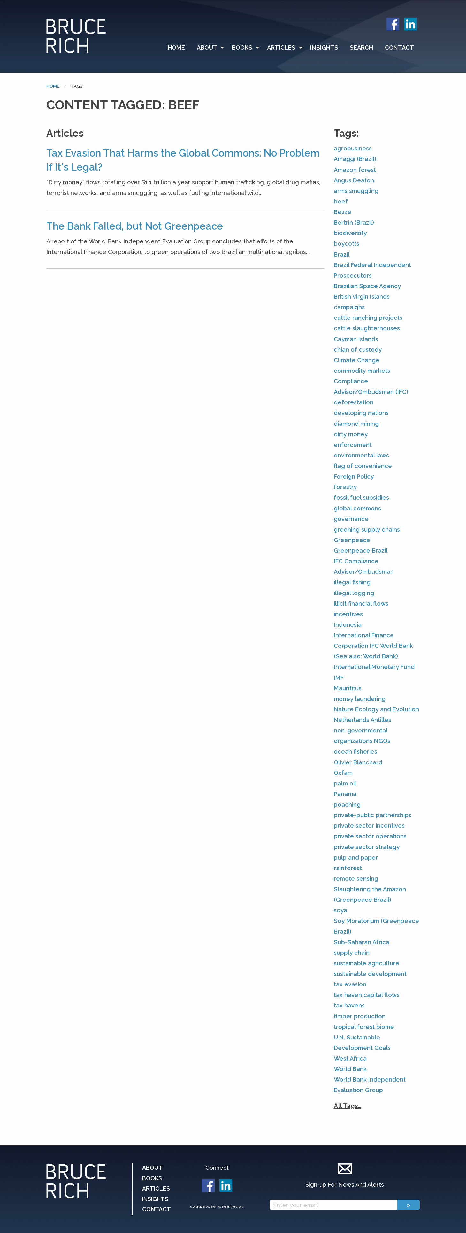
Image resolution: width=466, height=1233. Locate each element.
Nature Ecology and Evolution (376, 709)
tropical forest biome (364, 1026)
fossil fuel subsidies (361, 497)
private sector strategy (367, 847)
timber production (360, 1016)
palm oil (345, 783)
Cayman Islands (356, 339)
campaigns (349, 307)
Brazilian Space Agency (367, 286)
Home (176, 47)
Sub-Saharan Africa (361, 942)
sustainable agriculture (366, 963)
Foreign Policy (354, 476)
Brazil (341, 254)
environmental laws (361, 455)
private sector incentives (369, 825)
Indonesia (348, 624)
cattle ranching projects (368, 317)
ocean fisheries (355, 751)
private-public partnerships (372, 815)
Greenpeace (352, 540)
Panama (345, 794)
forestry (345, 487)
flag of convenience (363, 466)
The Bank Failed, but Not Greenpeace (134, 226)
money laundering (360, 698)
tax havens (349, 1005)
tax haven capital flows (367, 995)
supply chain (352, 952)
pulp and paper (356, 857)
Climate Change (356, 360)
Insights (324, 47)
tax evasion (350, 984)
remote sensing (356, 878)
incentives (348, 614)
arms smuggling (356, 191)
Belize (342, 212)
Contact (399, 47)
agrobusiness (353, 148)
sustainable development (370, 973)
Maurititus (348, 688)
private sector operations (370, 836)
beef (341, 201)
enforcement (353, 444)
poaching (347, 804)
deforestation (353, 402)
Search (361, 47)
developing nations (361, 413)
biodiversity (350, 233)
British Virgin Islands (362, 296)
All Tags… (347, 1106)
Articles (281, 47)
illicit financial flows (361, 603)
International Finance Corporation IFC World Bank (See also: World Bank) (373, 646)
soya (340, 910)
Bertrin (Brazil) (354, 222)
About (207, 47)
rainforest (348, 868)
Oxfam (343, 773)
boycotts (346, 243)
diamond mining (356, 423)
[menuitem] (179, 48)
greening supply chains (367, 529)
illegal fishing (352, 582)
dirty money (351, 434)
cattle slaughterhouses (367, 328)
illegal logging (354, 593)
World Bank (350, 1069)
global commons (357, 508)
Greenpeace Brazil (360, 550)
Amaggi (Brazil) (355, 159)
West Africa (350, 1058)
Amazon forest (355, 169)
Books (242, 47)
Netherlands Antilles (362, 719)
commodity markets (362, 370)
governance (351, 519)
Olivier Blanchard (358, 762)
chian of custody (358, 349)
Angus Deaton (354, 180)
